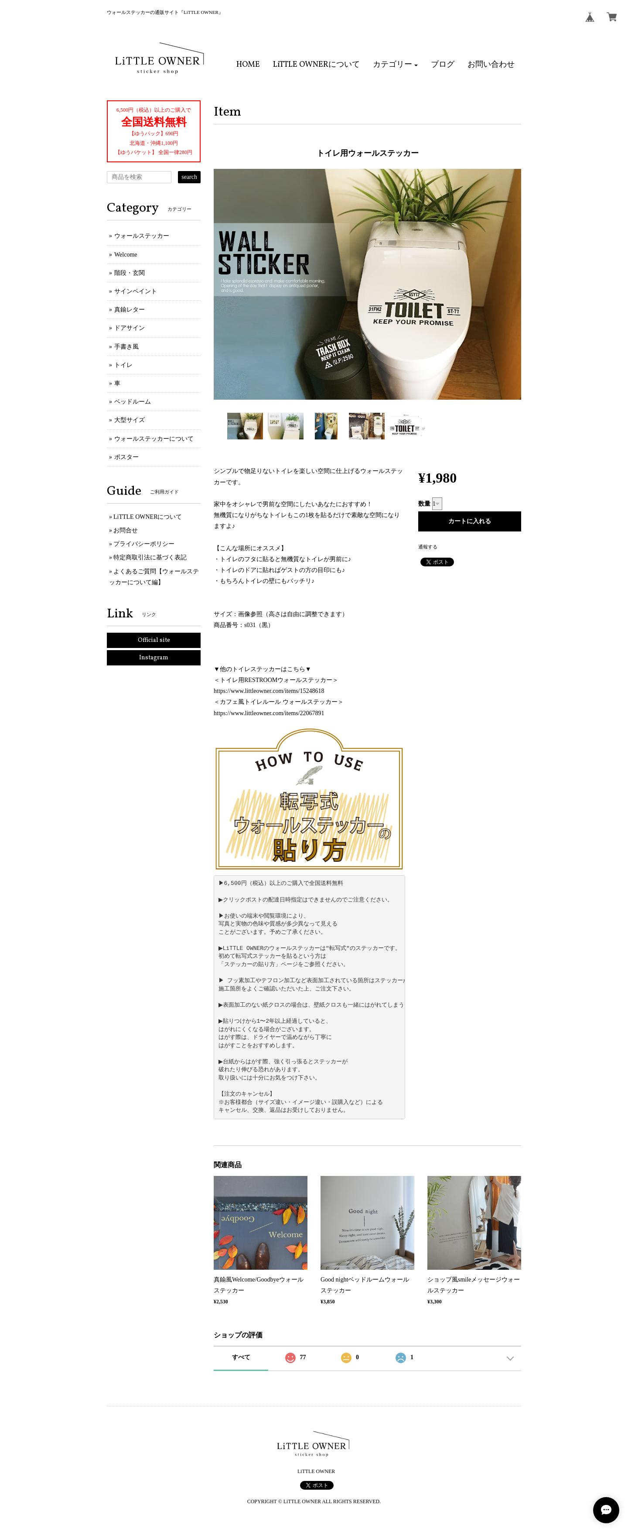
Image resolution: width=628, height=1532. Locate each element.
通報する (427, 546)
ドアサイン (129, 328)
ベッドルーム (132, 401)
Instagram (153, 658)
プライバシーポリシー (143, 544)
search (189, 177)
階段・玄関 (129, 273)
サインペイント (135, 291)
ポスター (126, 457)
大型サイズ (129, 420)
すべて (241, 1357)
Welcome (125, 254)
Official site (154, 640)
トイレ (123, 365)
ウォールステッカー (141, 236)
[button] (395, 65)
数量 (424, 503)
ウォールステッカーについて (154, 438)
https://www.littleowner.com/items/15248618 (269, 691)
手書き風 (126, 346)
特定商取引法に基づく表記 (150, 557)
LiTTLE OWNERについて (147, 517)
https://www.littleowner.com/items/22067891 (269, 713)
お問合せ (125, 530)
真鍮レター (129, 309)
